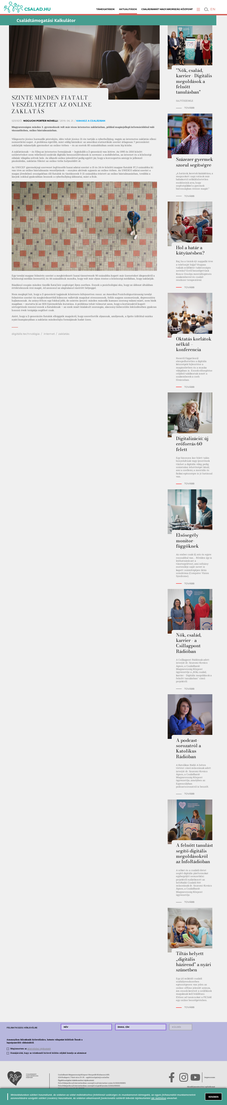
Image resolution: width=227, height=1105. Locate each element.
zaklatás (63, 333)
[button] (198, 9)
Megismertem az (30, 1048)
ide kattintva (158, 1098)
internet (49, 333)
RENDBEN (214, 1096)
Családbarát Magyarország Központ (167, 9)
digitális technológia (26, 333)
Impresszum (209, 1077)
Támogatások (105, 9)
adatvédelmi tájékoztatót (39, 1048)
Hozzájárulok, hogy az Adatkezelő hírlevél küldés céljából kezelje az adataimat (48, 1053)
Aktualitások (128, 9)
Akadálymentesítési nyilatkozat (201, 1086)
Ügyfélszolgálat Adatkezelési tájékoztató (76, 1080)
